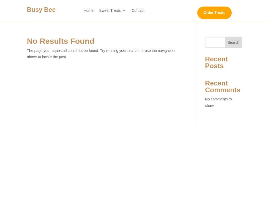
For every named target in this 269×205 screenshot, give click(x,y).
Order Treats (214, 12)
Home (88, 11)
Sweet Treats (110, 11)
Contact (138, 11)
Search (233, 42)
